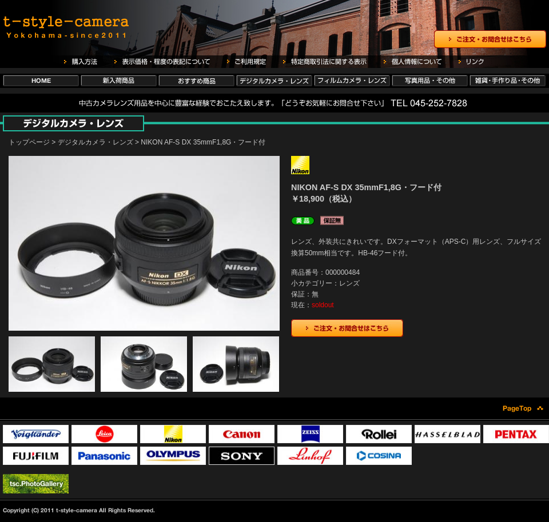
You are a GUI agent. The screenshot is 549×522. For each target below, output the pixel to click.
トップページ (29, 142)
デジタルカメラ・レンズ (95, 142)
